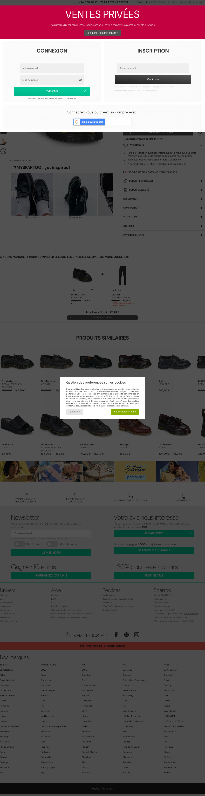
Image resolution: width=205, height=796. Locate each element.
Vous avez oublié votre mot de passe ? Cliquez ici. (52, 98)
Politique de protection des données (112, 406)
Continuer (167, 79)
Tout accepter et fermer (124, 411)
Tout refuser (74, 411)
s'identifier (66, 91)
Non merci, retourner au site (102, 32)
